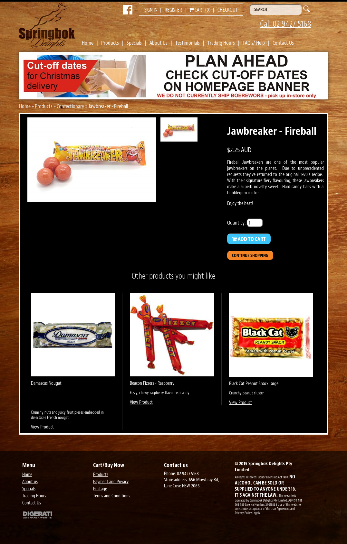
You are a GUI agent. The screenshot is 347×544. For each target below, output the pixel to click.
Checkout (227, 10)
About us (30, 482)
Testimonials (187, 42)
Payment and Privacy (111, 482)
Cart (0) (199, 10)
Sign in (151, 10)
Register (173, 10)
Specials (134, 42)
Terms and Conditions (111, 496)
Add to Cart (249, 239)
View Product (42, 427)
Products (110, 42)
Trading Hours (221, 42)
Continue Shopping (250, 255)
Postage (100, 489)
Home (87, 42)
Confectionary (70, 106)
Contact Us (283, 42)
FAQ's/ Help (254, 42)
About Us (158, 42)
